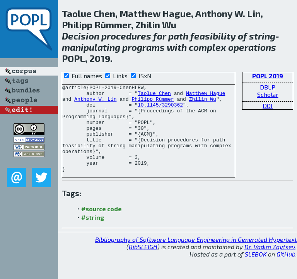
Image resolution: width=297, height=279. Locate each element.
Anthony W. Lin (95, 102)
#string (92, 234)
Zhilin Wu (202, 102)
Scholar (267, 94)
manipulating (91, 47)
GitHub (286, 271)
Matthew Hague (205, 95)
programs (143, 47)
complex (207, 47)
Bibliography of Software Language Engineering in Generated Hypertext (196, 256)
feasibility (213, 35)
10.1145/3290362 (160, 109)
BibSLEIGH (143, 264)
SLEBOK (255, 271)
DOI (268, 105)
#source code (101, 226)
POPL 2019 (267, 75)
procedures (126, 35)
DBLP (267, 87)
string (262, 35)
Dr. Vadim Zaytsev (269, 264)
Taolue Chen (154, 95)
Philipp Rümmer (152, 102)
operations (252, 47)
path (178, 35)
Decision (80, 35)
